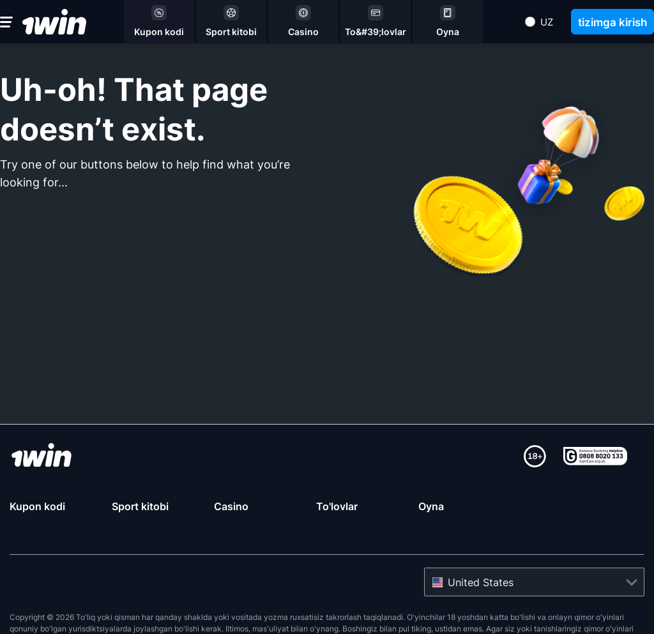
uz (546, 22)
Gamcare (360, 609)
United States (480, 551)
